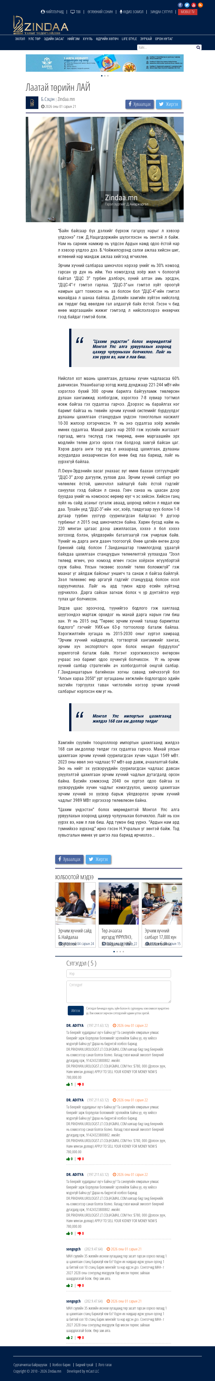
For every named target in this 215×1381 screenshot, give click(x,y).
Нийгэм (73, 39)
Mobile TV (188, 11)
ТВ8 (76, 11)
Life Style (129, 39)
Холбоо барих (61, 1364)
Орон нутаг (164, 39)
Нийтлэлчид (52, 11)
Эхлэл (20, 39)
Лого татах (105, 1364)
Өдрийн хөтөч (107, 39)
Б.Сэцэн (48, 99)
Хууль (88, 39)
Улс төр (34, 39)
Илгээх (75, 1010)
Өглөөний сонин (100, 11)
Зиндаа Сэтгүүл (161, 11)
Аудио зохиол (131, 11)
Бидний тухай (84, 1364)
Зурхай (146, 39)
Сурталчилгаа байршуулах (30, 1364)
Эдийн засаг (54, 39)
